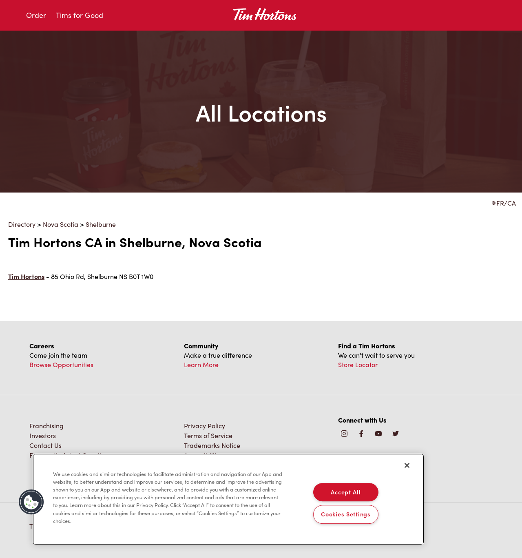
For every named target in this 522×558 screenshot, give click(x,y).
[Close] (407, 465)
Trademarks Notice (212, 445)
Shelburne (101, 224)
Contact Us (45, 445)
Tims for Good (79, 15)
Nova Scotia (60, 224)
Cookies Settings (346, 514)
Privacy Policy (204, 425)
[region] (228, 499)
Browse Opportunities (61, 364)
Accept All (346, 492)
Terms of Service (208, 435)
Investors (42, 435)
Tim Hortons (26, 276)
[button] (31, 502)
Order (36, 15)
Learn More (201, 364)
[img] (395, 434)
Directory (21, 224)
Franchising (46, 425)
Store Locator (358, 364)
